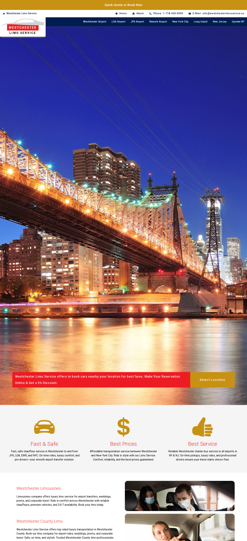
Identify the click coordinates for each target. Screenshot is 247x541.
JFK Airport (137, 21)
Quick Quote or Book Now (123, 5)
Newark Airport (158, 21)
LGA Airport (118, 21)
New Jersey (219, 21)
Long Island (200, 21)
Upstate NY (238, 21)
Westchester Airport (94, 21)
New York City (180, 21)
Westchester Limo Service (22, 13)
